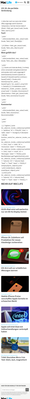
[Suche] (25, 2)
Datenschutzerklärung (16, 394)
